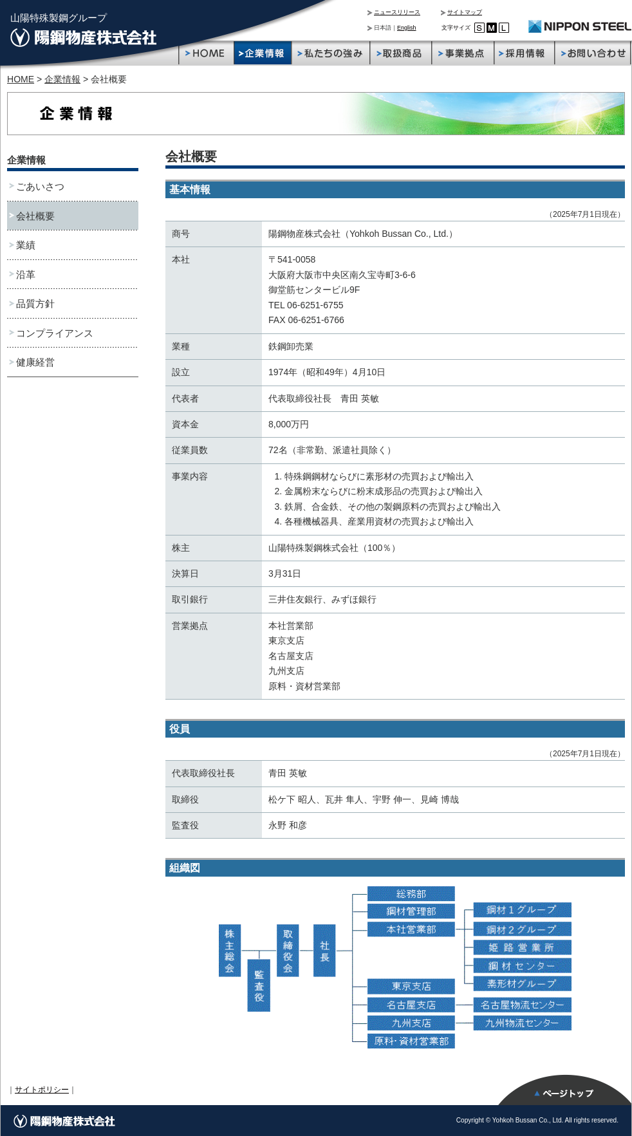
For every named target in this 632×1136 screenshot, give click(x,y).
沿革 (25, 274)
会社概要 (35, 215)
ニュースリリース (397, 12)
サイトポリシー (42, 1089)
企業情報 (62, 79)
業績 (25, 244)
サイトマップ (464, 12)
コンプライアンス (54, 333)
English (406, 27)
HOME (20, 79)
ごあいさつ (40, 186)
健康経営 (35, 362)
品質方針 (35, 303)
